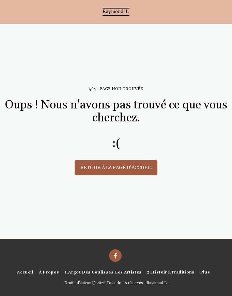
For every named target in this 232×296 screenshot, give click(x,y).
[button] (7, 11)
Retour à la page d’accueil (116, 168)
